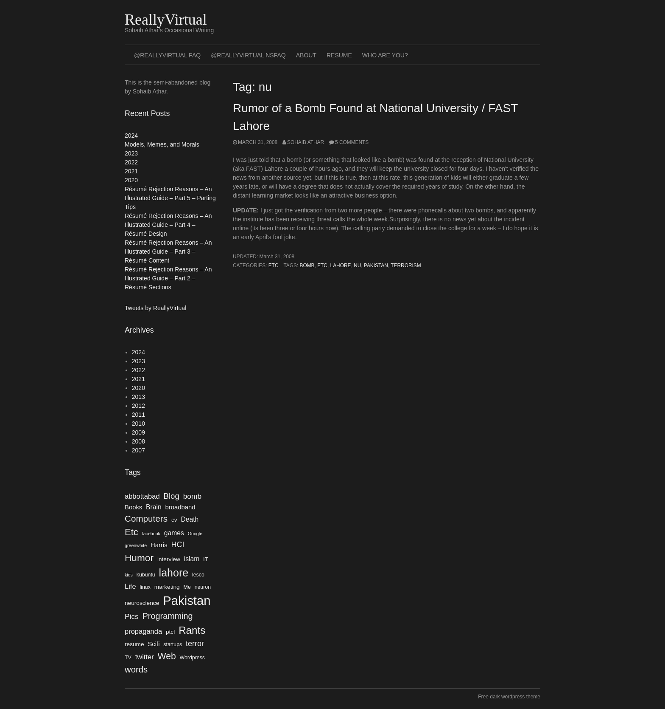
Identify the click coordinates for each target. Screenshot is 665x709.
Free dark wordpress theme (509, 697)
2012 (138, 405)
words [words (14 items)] (136, 669)
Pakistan (376, 265)
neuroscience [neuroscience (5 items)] (142, 603)
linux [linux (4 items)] (145, 587)
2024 (131, 135)
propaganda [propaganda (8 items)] (143, 631)
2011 (138, 414)
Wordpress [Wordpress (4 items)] (192, 658)
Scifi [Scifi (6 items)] (153, 644)
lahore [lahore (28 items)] (174, 573)
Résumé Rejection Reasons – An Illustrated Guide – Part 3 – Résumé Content (168, 251)
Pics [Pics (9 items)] (132, 616)
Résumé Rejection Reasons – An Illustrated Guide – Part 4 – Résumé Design (168, 224)
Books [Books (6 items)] (133, 507)
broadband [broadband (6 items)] (180, 507)
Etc (273, 265)
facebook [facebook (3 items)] (151, 533)
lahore (340, 265)
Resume (339, 55)
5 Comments (352, 142)
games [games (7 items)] (174, 533)
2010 (138, 423)
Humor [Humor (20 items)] (139, 557)
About (306, 55)
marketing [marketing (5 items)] (167, 587)
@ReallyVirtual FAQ (167, 55)
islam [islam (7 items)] (192, 558)
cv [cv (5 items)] (174, 520)
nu (357, 265)
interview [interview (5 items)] (168, 559)
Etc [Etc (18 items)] (131, 532)
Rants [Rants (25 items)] (192, 630)
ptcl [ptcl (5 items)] (170, 632)
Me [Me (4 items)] (187, 587)
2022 (131, 162)
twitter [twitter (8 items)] (144, 657)
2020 (131, 180)
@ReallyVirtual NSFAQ (248, 55)
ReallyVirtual (166, 19)
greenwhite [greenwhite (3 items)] (136, 545)
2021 (131, 171)
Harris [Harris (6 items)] (159, 545)
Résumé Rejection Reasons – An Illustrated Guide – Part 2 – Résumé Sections (168, 278)
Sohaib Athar (305, 142)
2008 (138, 441)
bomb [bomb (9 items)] (192, 496)
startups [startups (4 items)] (172, 644)
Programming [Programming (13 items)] (167, 616)
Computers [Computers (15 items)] (146, 518)
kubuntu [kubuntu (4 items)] (146, 575)
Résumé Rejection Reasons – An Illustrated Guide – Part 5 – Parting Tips (170, 198)
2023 (131, 153)
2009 (138, 432)
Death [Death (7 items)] (189, 519)
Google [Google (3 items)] (195, 533)
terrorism (406, 265)
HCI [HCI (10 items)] (177, 544)
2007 (138, 450)
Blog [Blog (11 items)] (171, 495)
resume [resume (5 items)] (134, 644)
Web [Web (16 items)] (167, 656)
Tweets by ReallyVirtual (155, 308)
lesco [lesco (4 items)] (198, 575)
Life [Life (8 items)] (130, 586)
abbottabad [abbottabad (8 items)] (142, 496)
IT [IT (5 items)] (205, 559)
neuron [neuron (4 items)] (203, 587)
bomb (306, 265)
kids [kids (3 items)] (129, 574)
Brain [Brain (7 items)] (154, 507)
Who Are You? (385, 55)
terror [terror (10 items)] (195, 643)
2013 (138, 396)
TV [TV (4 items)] (128, 658)
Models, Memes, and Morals (162, 144)
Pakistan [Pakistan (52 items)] (187, 600)
